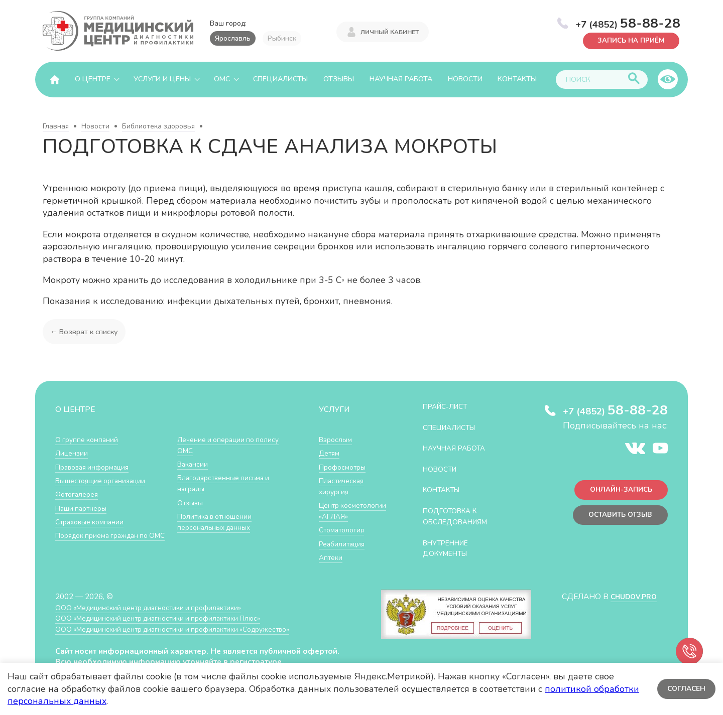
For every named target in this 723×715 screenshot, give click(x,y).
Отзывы (338, 79)
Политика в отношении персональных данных (217, 520)
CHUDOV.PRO (631, 602)
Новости (465, 79)
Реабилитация (344, 553)
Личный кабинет (389, 31)
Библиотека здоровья (158, 126)
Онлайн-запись (617, 491)
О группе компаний (89, 439)
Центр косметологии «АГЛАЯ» (343, 515)
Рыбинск (282, 38)
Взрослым (337, 439)
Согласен (685, 688)
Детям (330, 453)
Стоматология (343, 539)
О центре (92, 79)
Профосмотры (345, 466)
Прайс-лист (448, 406)
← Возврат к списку (85, 331)
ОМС (222, 79)
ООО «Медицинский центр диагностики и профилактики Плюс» (167, 624)
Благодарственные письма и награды (227, 483)
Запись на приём (628, 40)
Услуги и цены (162, 79)
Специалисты (280, 79)
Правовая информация (96, 466)
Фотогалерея (79, 493)
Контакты (517, 79)
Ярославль (233, 38)
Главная (56, 126)
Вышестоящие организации (104, 480)
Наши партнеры (83, 507)
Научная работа (401, 79)
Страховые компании (92, 520)
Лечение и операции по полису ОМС (232, 445)
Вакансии (193, 464)
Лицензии (72, 453)
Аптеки (331, 566)
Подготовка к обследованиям (459, 515)
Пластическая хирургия (343, 485)
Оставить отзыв (616, 518)
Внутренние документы (449, 547)
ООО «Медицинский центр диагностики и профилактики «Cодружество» (184, 635)
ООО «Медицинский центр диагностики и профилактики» (157, 613)
